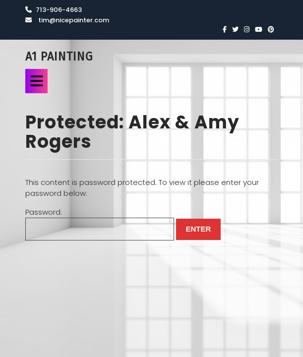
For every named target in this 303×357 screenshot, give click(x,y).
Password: (99, 224)
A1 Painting (59, 56)
